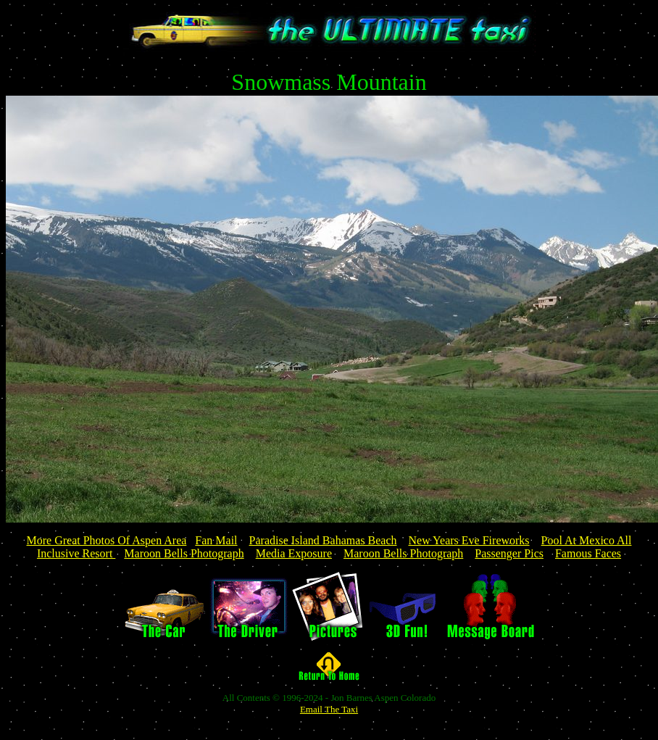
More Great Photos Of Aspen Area (107, 540)
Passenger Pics (509, 553)
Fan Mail (216, 540)
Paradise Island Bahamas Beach (323, 540)
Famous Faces (588, 553)
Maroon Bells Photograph (183, 553)
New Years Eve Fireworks (469, 540)
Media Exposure (294, 553)
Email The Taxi (329, 709)
